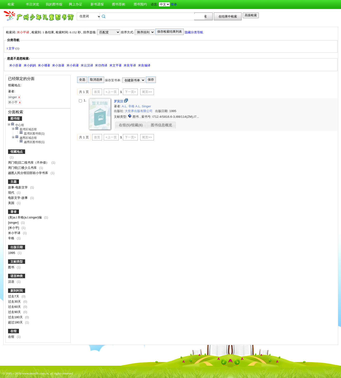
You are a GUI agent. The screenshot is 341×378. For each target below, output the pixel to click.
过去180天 (15, 317)
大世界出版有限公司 (139, 111)
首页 (97, 92)
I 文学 (11, 48)
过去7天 (14, 296)
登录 (174, 4)
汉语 (11, 281)
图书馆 (15, 118)
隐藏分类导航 (194, 32)
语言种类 (16, 276)
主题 (13, 181)
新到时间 (16, 290)
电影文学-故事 (18, 198)
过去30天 (15, 301)
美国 (11, 203)
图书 (11, 267)
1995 (12, 253)
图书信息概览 (161, 125)
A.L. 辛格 (128, 106)
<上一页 (111, 92)
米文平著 (115, 65)
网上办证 (75, 4)
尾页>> (147, 92)
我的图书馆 (54, 4)
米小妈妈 (30, 65)
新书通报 (97, 4)
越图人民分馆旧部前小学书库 (28, 173)
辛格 (11, 238)
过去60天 (15, 306)
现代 (11, 192)
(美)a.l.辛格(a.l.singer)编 (25, 217)
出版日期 (16, 247)
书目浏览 (32, 4)
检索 (11, 4)
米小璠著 (44, 65)
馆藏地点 (16, 151)
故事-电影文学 (18, 187)
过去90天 (15, 312)
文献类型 (16, 261)
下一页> (130, 92)
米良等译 (130, 65)
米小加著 (58, 65)
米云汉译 (87, 65)
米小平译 (14, 233)
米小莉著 (73, 65)
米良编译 (144, 65)
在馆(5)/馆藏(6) (131, 125)
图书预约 (140, 4)
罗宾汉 (119, 101)
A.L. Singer (143, 106)
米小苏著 (15, 65)
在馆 (13, 331)
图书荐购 (118, 4)
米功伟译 (101, 65)
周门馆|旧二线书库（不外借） (29, 162)
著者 (13, 211)
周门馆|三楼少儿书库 (22, 167)
